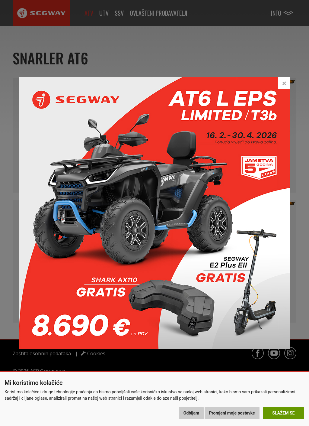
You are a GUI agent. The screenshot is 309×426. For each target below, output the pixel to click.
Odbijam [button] (191, 413)
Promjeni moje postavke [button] (232, 413)
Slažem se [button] (283, 413)
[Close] (284, 83)
